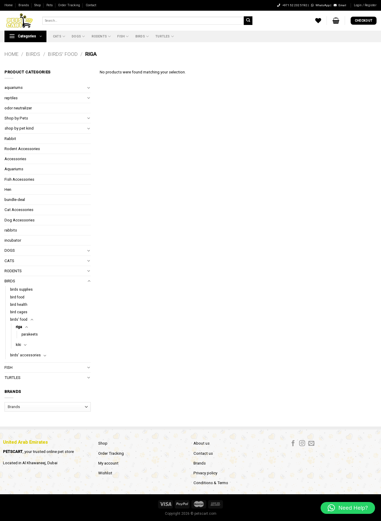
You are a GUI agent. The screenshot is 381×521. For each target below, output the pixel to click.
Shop (37, 5)
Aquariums (13, 169)
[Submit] (248, 20)
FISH (123, 36)
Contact (91, 5)
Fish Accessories (19, 179)
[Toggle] (89, 88)
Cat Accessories (18, 209)
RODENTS (101, 36)
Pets (49, 5)
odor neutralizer (18, 108)
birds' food (63, 54)
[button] (348, 508)
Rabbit (10, 138)
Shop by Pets (16, 118)
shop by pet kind (19, 128)
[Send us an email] (311, 443)
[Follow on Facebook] (293, 443)
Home (8, 5)
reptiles (11, 98)
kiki (18, 345)
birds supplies (21, 289)
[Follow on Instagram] (302, 443)
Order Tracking (69, 5)
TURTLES (164, 36)
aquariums (13, 87)
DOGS (78, 36)
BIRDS (142, 36)
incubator (12, 240)
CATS (59, 36)
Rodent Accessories (22, 149)
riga (19, 327)
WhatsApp (320, 5)
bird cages (18, 312)
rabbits (10, 230)
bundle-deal (14, 199)
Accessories (15, 159)
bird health (18, 305)
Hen (7, 189)
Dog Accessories (19, 220)
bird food (17, 297)
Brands (23, 5)
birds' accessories (25, 355)
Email (340, 5)
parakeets (29, 334)
